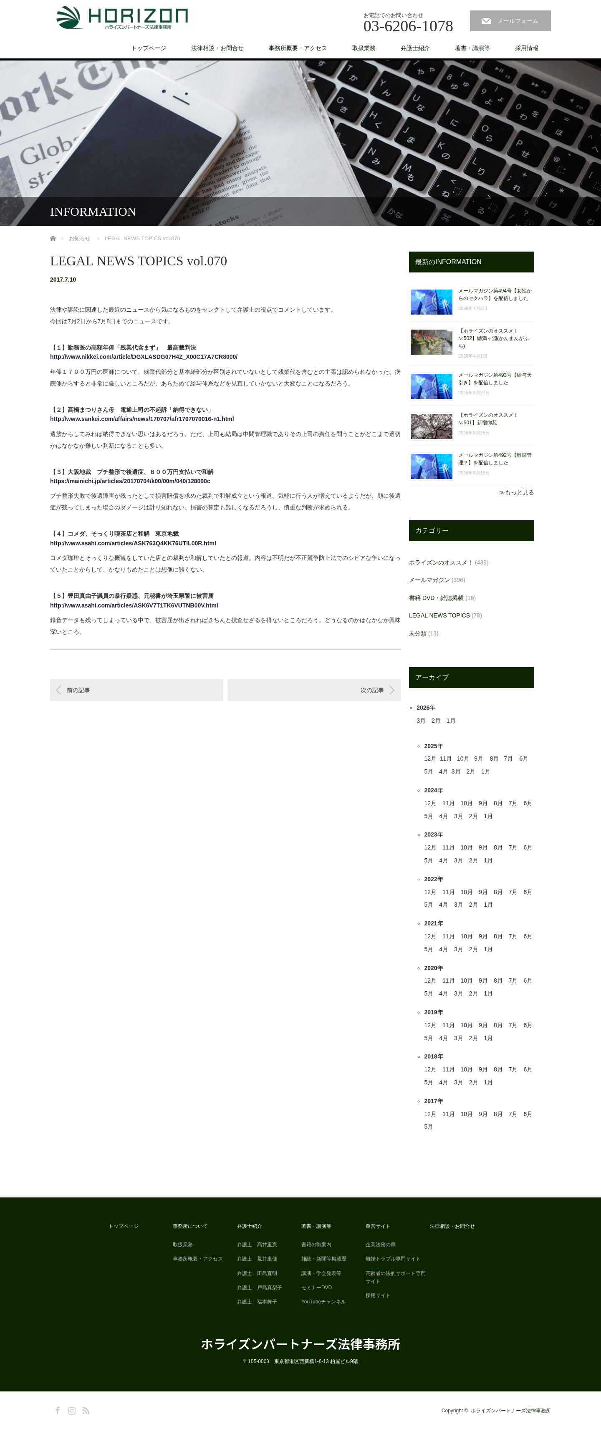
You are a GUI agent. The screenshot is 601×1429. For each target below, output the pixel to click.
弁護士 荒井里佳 (257, 1259)
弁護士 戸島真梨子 (259, 1287)
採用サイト (378, 1295)
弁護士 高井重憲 (257, 1245)
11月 (446, 758)
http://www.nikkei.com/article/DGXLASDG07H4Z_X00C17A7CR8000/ (143, 356)
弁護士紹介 (415, 48)
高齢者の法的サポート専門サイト (396, 1277)
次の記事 (372, 690)
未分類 (418, 633)
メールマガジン (429, 580)
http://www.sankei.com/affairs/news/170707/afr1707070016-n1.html (142, 419)
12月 (430, 758)
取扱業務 (364, 48)
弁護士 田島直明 (257, 1273)
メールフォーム (517, 21)
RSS (84, 1409)
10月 (463, 758)
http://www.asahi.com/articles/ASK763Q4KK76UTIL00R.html (133, 543)
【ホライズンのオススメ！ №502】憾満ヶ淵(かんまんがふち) (493, 338)
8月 (494, 758)
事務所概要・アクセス (298, 48)
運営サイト (378, 1226)
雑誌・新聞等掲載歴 (323, 1259)
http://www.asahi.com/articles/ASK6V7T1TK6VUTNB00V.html (134, 605)
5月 (428, 771)
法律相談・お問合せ (217, 48)
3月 (421, 720)
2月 (436, 720)
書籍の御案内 (316, 1245)
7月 (508, 758)
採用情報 (526, 48)
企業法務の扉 (381, 1245)
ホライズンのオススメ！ (441, 562)
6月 (523, 758)
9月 (478, 758)
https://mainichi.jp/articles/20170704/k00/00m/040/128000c (130, 481)
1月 (451, 720)
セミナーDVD (316, 1287)
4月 (443, 771)
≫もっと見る (516, 492)
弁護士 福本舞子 (257, 1302)
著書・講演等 (472, 48)
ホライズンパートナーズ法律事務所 (300, 1343)
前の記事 (78, 690)
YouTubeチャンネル (323, 1302)
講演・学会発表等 (321, 1273)
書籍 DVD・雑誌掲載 (436, 598)
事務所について (190, 1226)
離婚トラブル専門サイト (393, 1259)
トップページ (148, 48)
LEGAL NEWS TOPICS (439, 615)
